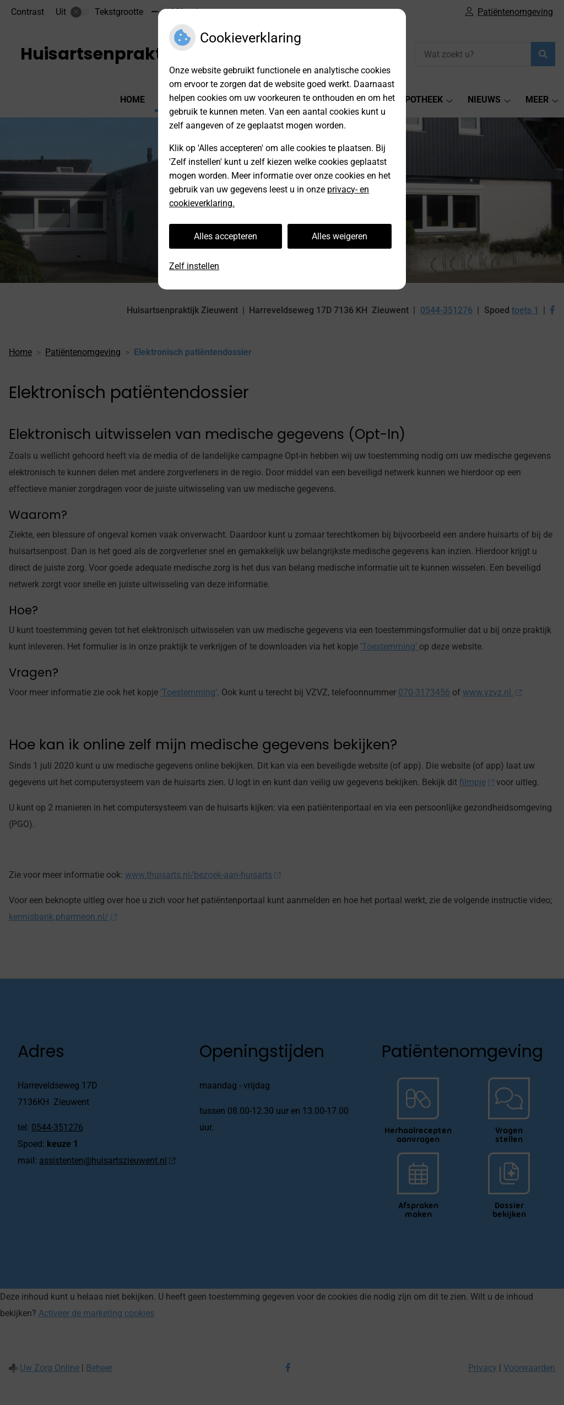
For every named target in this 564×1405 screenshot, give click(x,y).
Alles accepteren (225, 236)
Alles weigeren (339, 236)
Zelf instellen (194, 266)
